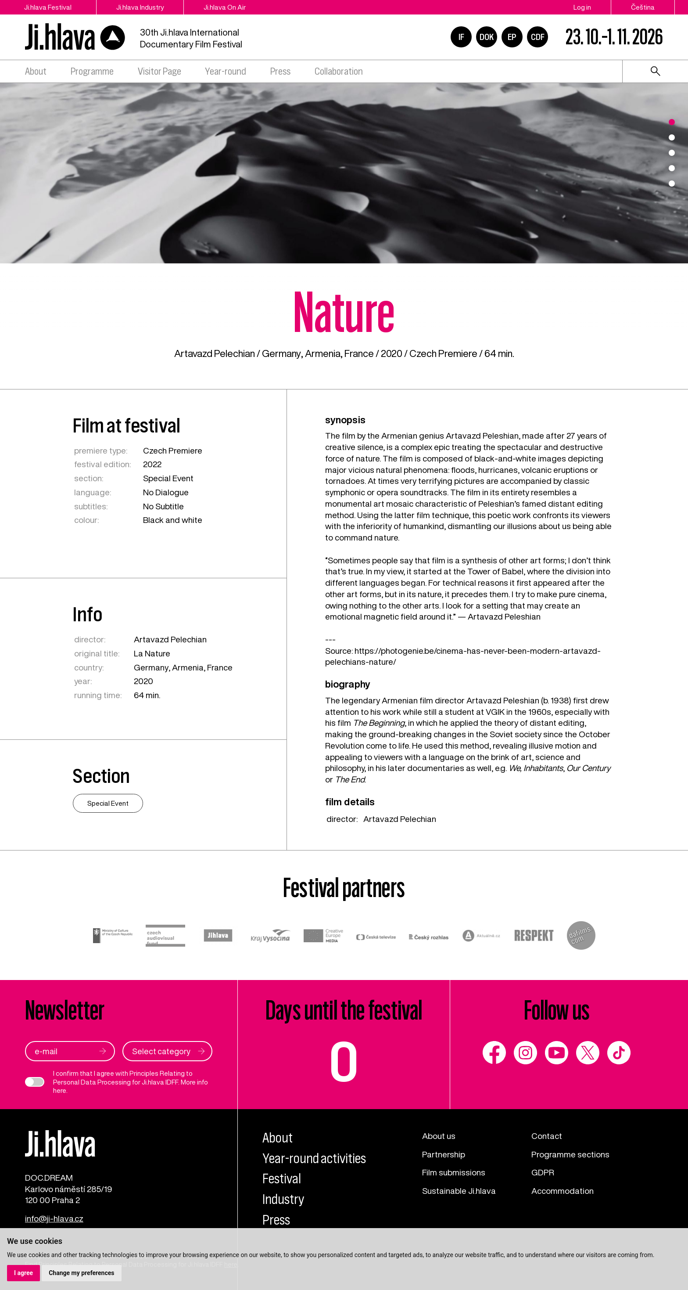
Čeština (643, 7)
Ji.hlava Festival (48, 7)
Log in (582, 7)
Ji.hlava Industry (140, 7)
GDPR (542, 1172)
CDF (538, 36)
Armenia (322, 353)
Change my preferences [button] (81, 1272)
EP (512, 36)
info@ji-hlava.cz (54, 1218)
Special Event (168, 478)
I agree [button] (23, 1272)
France (359, 353)
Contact (546, 1135)
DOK (487, 36)
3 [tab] (672, 153)
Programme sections (570, 1154)
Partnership (443, 1154)
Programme (92, 71)
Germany (281, 353)
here (59, 1090)
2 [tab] (672, 137)
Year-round (225, 71)
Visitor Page (159, 71)
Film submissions (453, 1172)
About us (438, 1135)
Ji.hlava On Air (225, 7)
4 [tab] (672, 168)
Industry (283, 1199)
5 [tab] (672, 183)
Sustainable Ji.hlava (459, 1190)
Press (280, 71)
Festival (281, 1179)
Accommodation (562, 1190)
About (36, 71)
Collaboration (339, 71)
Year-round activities (314, 1158)
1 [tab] (672, 122)
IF (461, 36)
